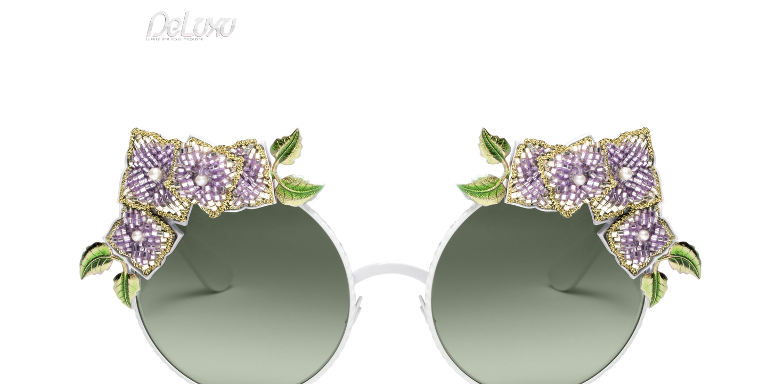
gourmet (617, 61)
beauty (381, 61)
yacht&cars (470, 61)
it (588, 13)
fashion (428, 61)
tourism (572, 61)
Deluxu (140, 87)
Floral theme (216, 87)
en (623, 13)
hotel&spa (519, 61)
